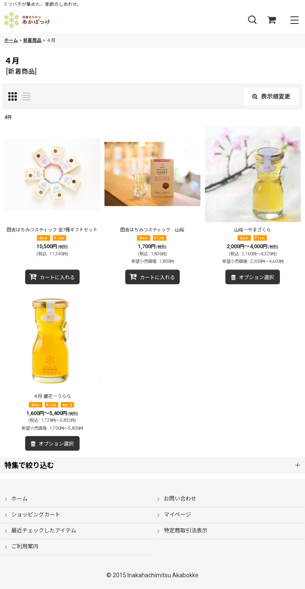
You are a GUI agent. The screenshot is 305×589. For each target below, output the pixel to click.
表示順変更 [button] (271, 96)
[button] (252, 20)
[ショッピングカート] (271, 20)
